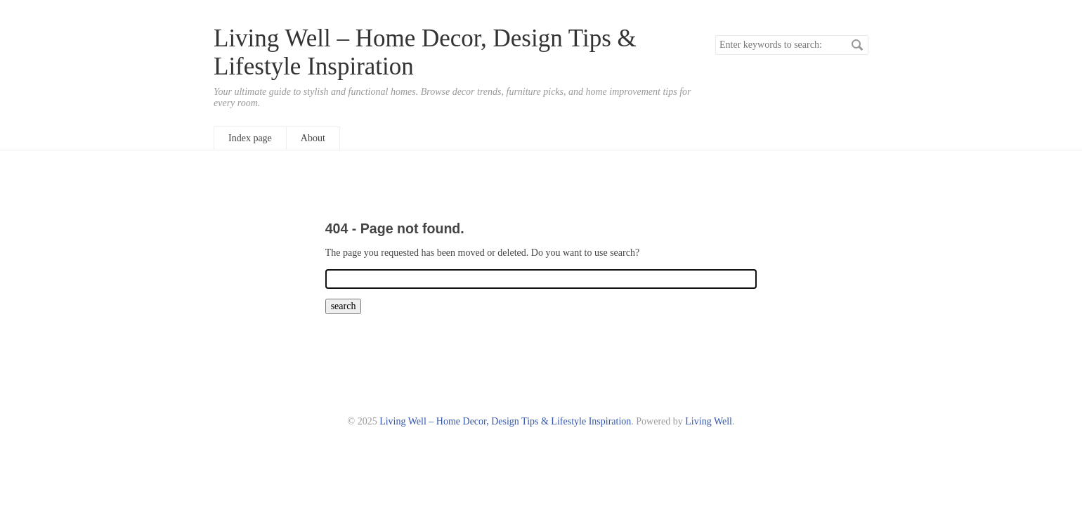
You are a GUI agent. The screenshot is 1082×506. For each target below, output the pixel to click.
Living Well (708, 421)
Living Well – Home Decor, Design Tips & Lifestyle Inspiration (505, 421)
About (313, 138)
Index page (250, 138)
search (857, 45)
